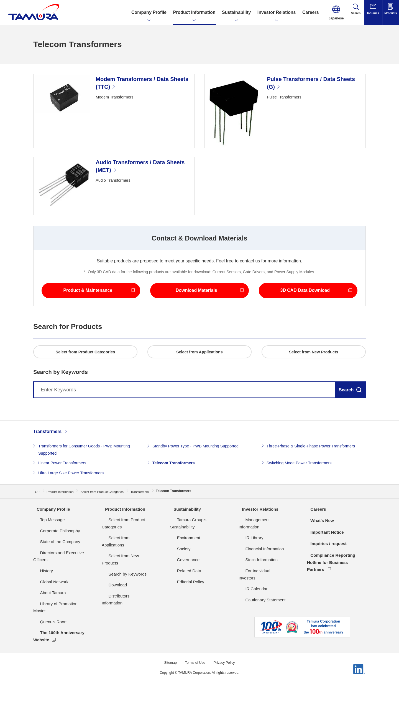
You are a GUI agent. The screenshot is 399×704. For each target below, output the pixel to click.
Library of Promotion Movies (59, 625)
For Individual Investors (260, 585)
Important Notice (324, 553)
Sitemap (168, 677)
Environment (181, 552)
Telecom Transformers (176, 486)
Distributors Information (123, 596)
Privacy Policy (226, 677)
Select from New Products (126, 563)
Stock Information (255, 574)
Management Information (262, 541)
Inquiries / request (326, 565)
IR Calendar (250, 596)
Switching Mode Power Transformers (303, 486)
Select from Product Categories (130, 541)
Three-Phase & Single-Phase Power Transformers (316, 469)
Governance (181, 574)
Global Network (47, 603)
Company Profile (50, 530)
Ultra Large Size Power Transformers (74, 495)
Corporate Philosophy (53, 552)
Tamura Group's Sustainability (197, 541)
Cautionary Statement (259, 607)
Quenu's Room (47, 636)
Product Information (123, 530)
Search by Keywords (121, 574)
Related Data (182, 585)
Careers (315, 530)
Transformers (47, 454)
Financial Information (258, 563)
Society (177, 563)
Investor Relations (258, 530)
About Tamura (46, 614)
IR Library (248, 552)
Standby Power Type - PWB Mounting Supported (200, 469)
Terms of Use (194, 677)
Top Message (45, 541)
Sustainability (184, 530)
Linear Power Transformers (65, 486)
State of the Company (53, 563)
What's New (319, 542)
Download (111, 585)
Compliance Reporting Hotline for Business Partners (330, 583)
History (39, 592)
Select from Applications (124, 552)
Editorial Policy (183, 596)
